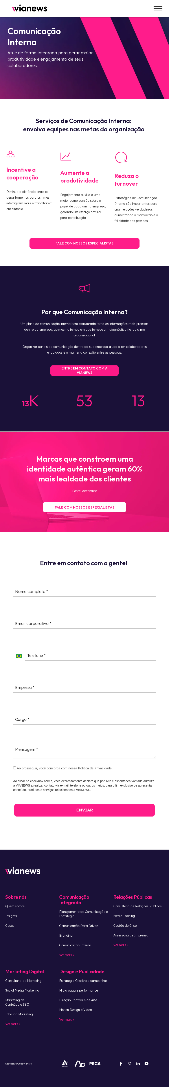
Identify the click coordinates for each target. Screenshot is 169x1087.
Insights (11, 916)
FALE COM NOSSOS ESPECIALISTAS (84, 246)
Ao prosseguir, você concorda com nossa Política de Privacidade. (60, 771)
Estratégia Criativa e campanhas (83, 981)
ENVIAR (81, 812)
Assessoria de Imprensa (130, 935)
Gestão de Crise (125, 926)
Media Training (124, 916)
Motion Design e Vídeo (75, 1010)
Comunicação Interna (75, 945)
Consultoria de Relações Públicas (137, 906)
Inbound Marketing (19, 1014)
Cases (9, 926)
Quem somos (15, 906)
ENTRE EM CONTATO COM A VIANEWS (85, 375)
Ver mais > (66, 955)
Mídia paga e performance (78, 990)
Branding (66, 936)
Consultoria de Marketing (23, 981)
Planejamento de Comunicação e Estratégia (83, 914)
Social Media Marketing (22, 990)
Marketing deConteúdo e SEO (17, 1002)
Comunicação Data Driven (78, 926)
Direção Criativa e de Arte (78, 1000)
